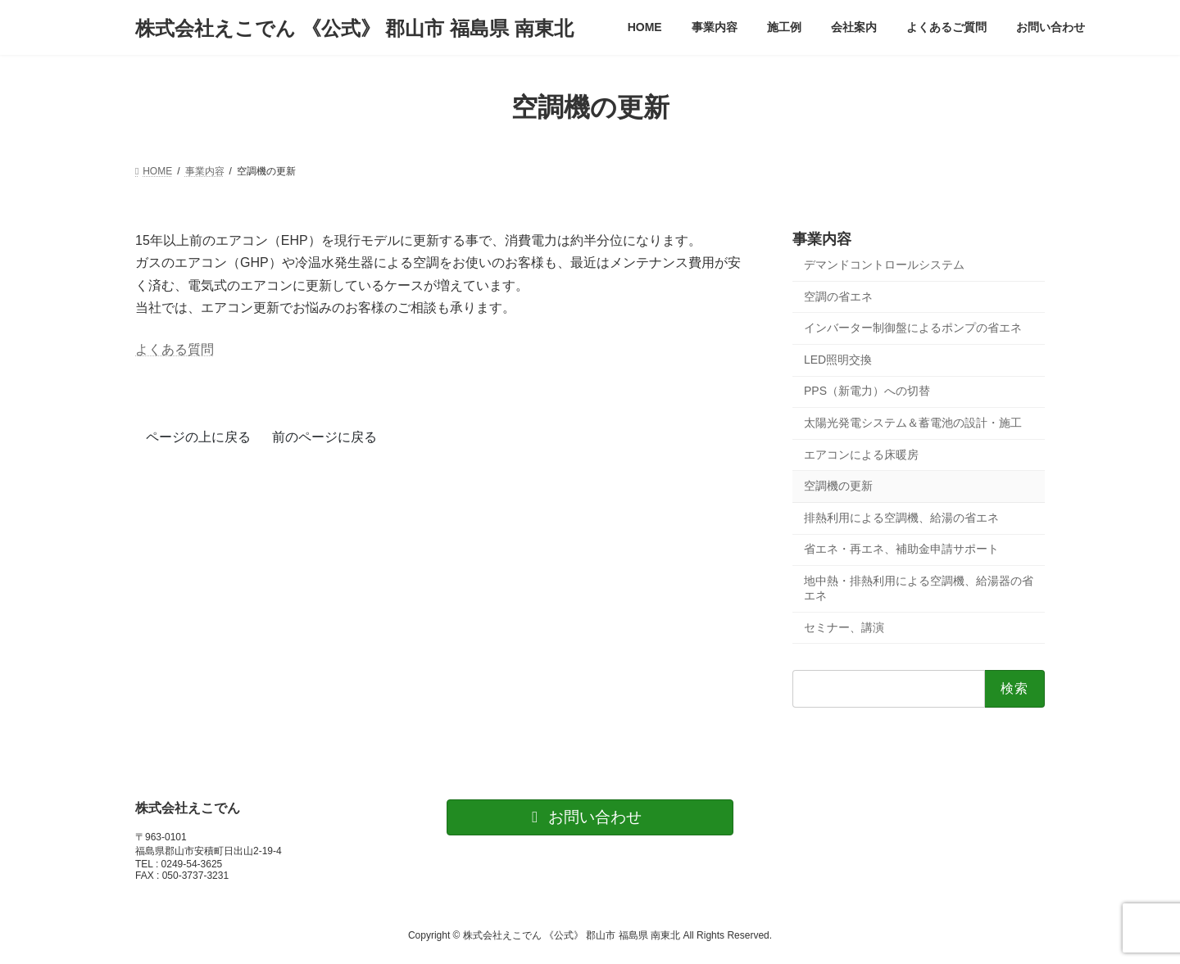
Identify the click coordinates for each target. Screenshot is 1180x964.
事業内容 (821, 239)
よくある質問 (174, 349)
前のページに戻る (324, 437)
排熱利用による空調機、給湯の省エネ (901, 517)
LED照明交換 (838, 359)
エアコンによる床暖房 (861, 454)
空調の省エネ (838, 296)
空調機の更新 (838, 485)
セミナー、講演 (844, 627)
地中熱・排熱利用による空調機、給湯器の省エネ (918, 588)
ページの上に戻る (198, 437)
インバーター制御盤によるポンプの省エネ (913, 327)
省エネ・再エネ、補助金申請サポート (901, 549)
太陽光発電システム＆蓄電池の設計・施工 (913, 422)
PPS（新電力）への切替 (867, 391)
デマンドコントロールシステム (884, 264)
